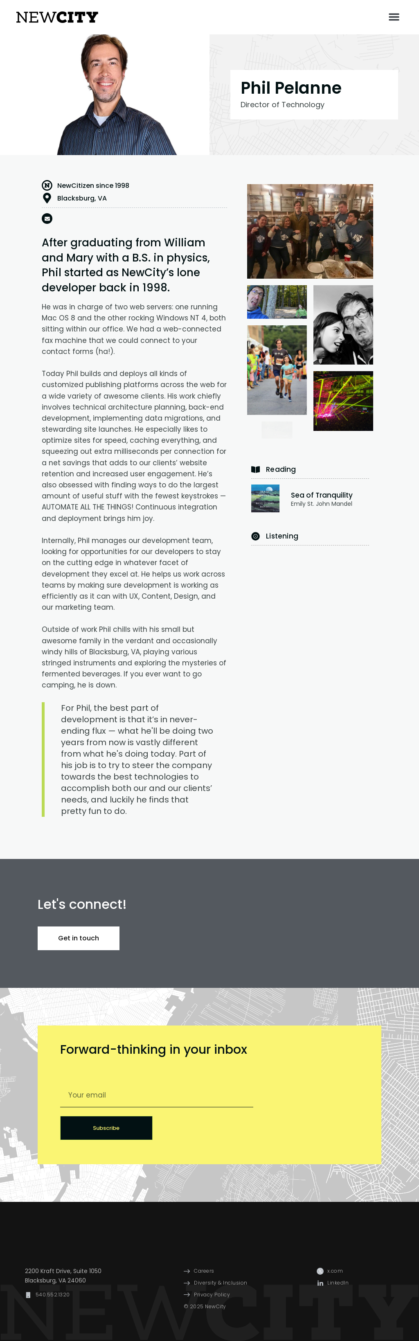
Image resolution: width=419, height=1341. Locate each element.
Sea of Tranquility (322, 495)
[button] (394, 16)
